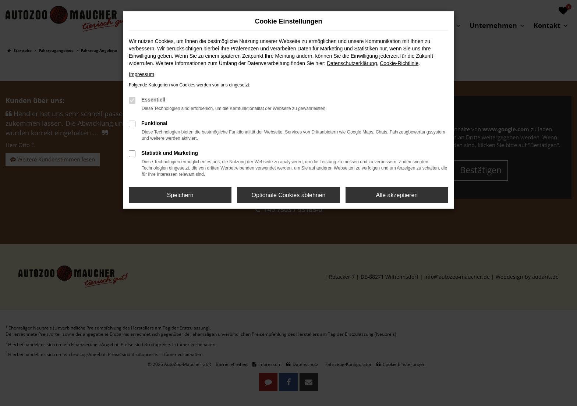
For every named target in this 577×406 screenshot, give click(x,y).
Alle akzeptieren (397, 195)
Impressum (141, 74)
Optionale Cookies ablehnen (288, 195)
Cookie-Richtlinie (399, 63)
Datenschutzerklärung (352, 63)
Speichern (180, 195)
